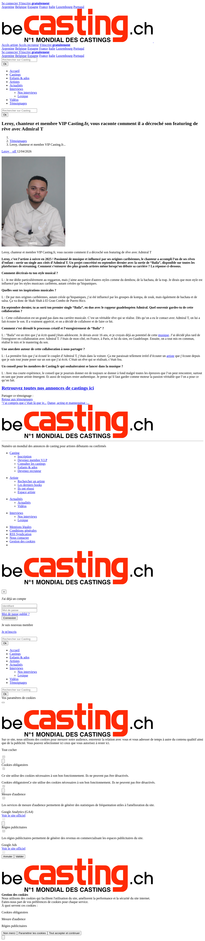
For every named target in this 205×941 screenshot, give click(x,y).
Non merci (9, 933)
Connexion (9, 617)
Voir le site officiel (13, 815)
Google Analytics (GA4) (17, 812)
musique (163, 335)
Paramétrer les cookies (32, 933)
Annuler (7, 856)
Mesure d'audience (14, 794)
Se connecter (10, 3)
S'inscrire (34, 3)
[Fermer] (4, 592)
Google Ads (9, 845)
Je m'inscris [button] (9, 631)
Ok (5, 63)
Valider (20, 856)
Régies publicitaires (14, 827)
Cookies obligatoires (15, 765)
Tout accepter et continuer (64, 933)
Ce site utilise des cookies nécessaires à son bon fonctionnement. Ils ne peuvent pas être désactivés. (91, 782)
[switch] (3, 757)
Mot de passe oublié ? (16, 614)
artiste (170, 356)
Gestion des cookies (22, 541)
